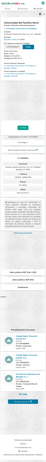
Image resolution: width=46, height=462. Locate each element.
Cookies (23, 444)
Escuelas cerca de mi (23, 401)
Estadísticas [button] (23, 287)
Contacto (23, 451)
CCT (7, 9)
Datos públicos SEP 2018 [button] (23, 280)
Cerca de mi (23, 9)
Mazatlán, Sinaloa (10, 39)
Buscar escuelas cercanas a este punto (23, 149)
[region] (23, 100)
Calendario (38, 9)
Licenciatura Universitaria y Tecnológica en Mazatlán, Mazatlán (20, 75)
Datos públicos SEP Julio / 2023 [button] (23, 272)
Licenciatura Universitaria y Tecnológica (20, 28)
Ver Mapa (23, 128)
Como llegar (23, 142)
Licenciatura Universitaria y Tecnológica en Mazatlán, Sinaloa (20, 67)
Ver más (23, 394)
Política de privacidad (23, 440)
